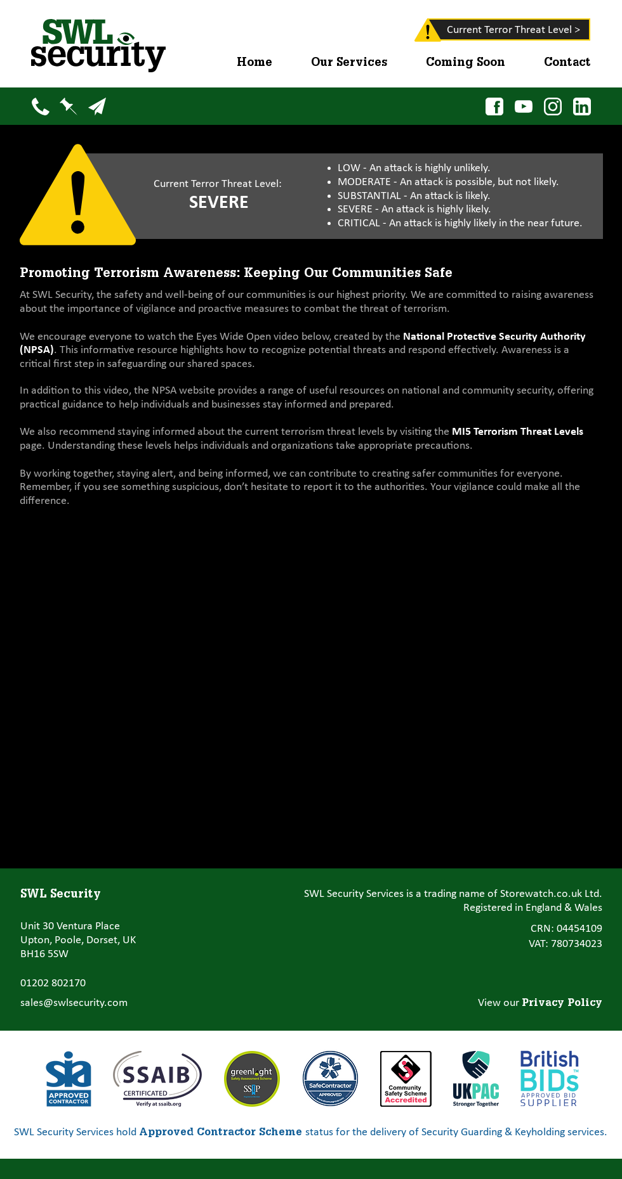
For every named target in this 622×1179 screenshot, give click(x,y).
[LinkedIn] (582, 106)
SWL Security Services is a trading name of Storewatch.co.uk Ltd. (453, 894)
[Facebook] (494, 106)
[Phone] (40, 106)
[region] (410, 32)
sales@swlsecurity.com (74, 1003)
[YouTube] (523, 106)
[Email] (97, 106)
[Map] (68, 106)
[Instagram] (552, 106)
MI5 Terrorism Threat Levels (517, 432)
